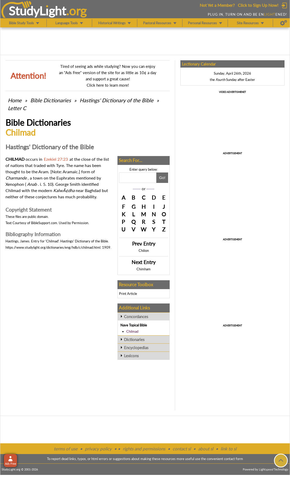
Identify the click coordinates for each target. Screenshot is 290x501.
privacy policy (98, 448)
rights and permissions (144, 448)
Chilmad (132, 331)
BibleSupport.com (44, 223)
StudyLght (37, 10)
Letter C (17, 108)
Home (15, 100)
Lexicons (131, 355)
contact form (233, 459)
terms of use (66, 448)
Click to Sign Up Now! (258, 5)
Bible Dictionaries (50, 100)
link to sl (228, 448)
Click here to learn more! (108, 85)
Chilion (144, 250)
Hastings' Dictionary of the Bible (116, 100)
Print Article (128, 293)
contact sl (182, 448)
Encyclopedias (136, 347)
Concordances (136, 316)
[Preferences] (283, 23)
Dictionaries (134, 339)
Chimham (144, 269)
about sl (205, 448)
